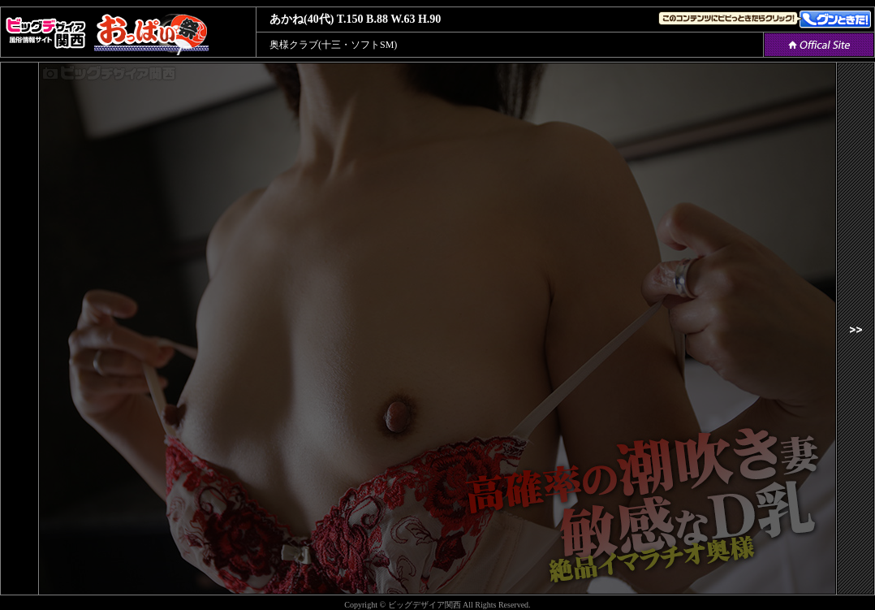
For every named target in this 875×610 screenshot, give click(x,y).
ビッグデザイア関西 (424, 604)
